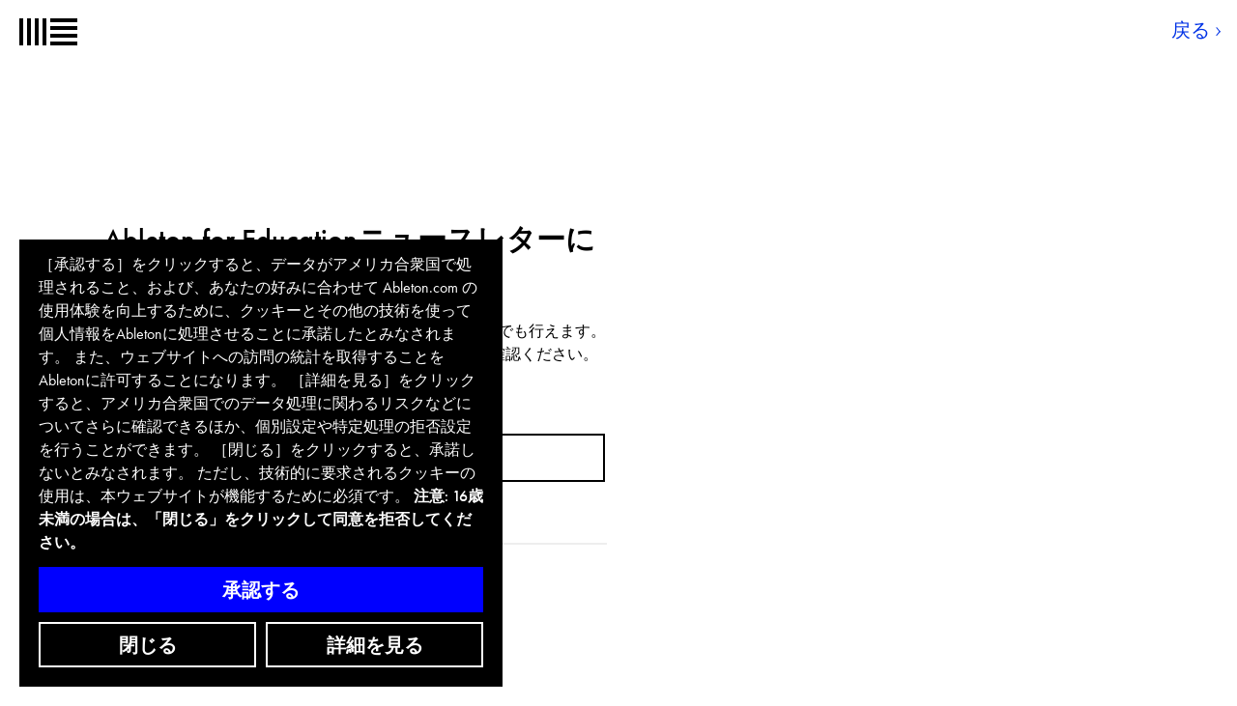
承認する (261, 590)
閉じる (148, 645)
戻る (1190, 29)
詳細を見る (375, 645)
